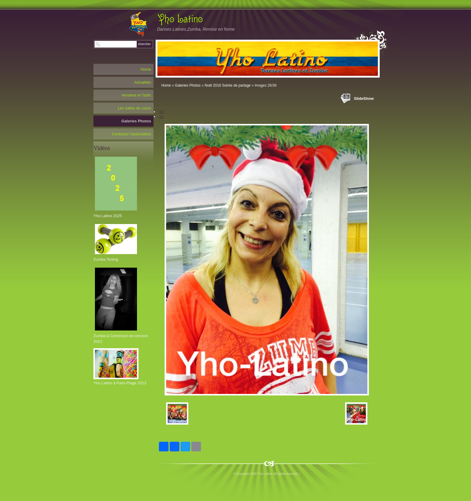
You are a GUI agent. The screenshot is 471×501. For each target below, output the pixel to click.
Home (166, 85)
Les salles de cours (134, 108)
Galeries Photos (187, 85)
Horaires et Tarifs (136, 95)
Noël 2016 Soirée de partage (228, 85)
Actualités (142, 82)
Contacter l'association (131, 134)
